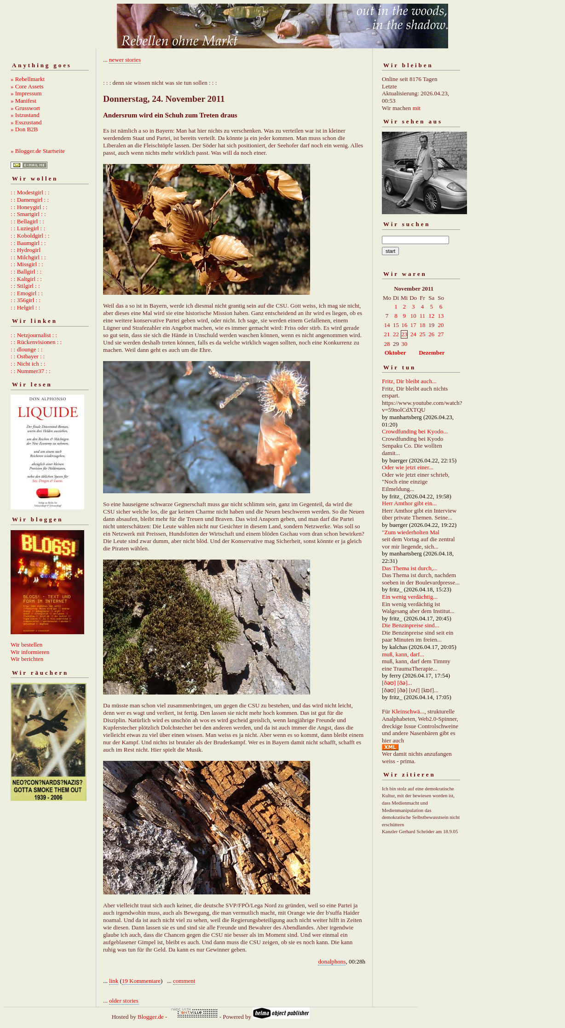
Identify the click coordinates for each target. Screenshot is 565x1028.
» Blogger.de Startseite (38, 150)
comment (184, 980)
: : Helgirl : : (25, 307)
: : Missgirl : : (27, 264)
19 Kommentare (141, 980)
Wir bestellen (26, 644)
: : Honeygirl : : (29, 207)
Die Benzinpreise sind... (410, 625)
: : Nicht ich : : (28, 363)
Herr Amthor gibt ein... (409, 503)
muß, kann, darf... (403, 654)
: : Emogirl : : (27, 293)
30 (404, 343)
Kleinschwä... (408, 711)
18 (423, 324)
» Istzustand (25, 114)
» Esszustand (26, 122)
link (113, 980)
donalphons (332, 961)
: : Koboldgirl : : (30, 235)
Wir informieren (30, 651)
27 (441, 334)
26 (431, 334)
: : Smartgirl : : (28, 213)
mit (417, 108)
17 (413, 324)
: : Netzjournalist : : (34, 335)
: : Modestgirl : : (30, 192)
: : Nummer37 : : (31, 371)
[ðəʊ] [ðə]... (397, 682)
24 (413, 334)
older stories (123, 1000)
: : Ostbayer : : (28, 356)
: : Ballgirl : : (26, 271)
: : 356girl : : (25, 300)
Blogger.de (151, 1016)
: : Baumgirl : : (28, 242)
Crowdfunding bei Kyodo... (415, 431)
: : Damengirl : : (30, 199)
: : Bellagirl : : (27, 221)
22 (396, 334)
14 (387, 324)
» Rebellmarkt (28, 79)
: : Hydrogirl (25, 249)
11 (423, 315)
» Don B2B (24, 129)
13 (441, 315)
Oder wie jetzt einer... (407, 467)
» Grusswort (25, 108)
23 (404, 334)
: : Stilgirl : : (25, 285)
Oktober (395, 352)
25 (423, 334)
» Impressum (26, 93)
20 (441, 324)
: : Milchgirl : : (28, 257)
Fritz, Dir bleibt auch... (409, 381)
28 (387, 343)
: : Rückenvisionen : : (36, 342)
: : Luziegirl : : (28, 228)
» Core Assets (27, 86)
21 (387, 334)
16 (404, 324)
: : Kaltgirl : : (26, 278)
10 (413, 315)
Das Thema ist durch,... (410, 568)
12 (431, 315)
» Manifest (23, 100)
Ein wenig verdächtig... (410, 596)
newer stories (125, 59)
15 (396, 324)
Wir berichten (27, 658)
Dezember (431, 352)
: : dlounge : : (26, 349)
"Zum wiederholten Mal (410, 532)
